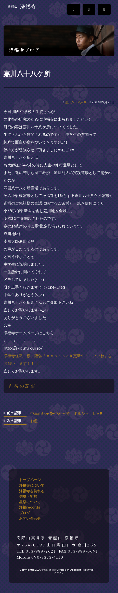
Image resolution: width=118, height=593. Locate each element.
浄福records (29, 507)
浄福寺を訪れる (31, 491)
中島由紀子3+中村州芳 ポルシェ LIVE (68, 413)
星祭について (30, 502)
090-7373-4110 (47, 557)
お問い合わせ (30, 518)
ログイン (59, 573)
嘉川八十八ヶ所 (76, 102)
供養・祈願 (28, 496)
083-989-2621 (41, 551)
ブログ (24, 513)
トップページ (30, 480)
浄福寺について (31, 485)
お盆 (34, 420)
